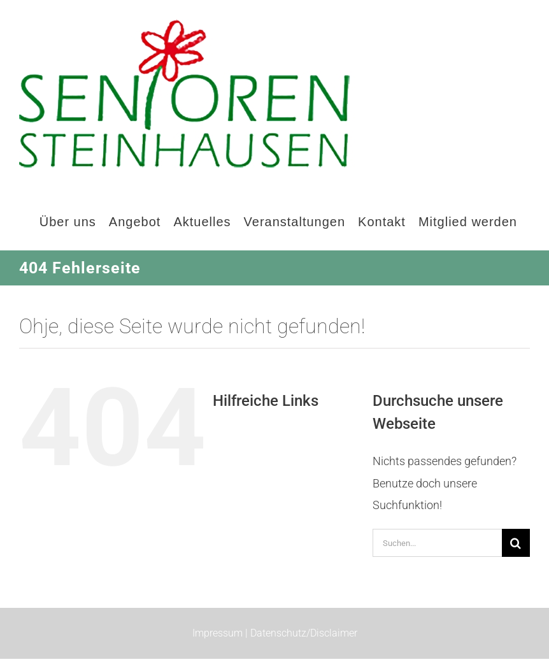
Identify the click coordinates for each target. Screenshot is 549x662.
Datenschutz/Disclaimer (303, 633)
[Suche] (516, 543)
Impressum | (221, 633)
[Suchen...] (437, 543)
